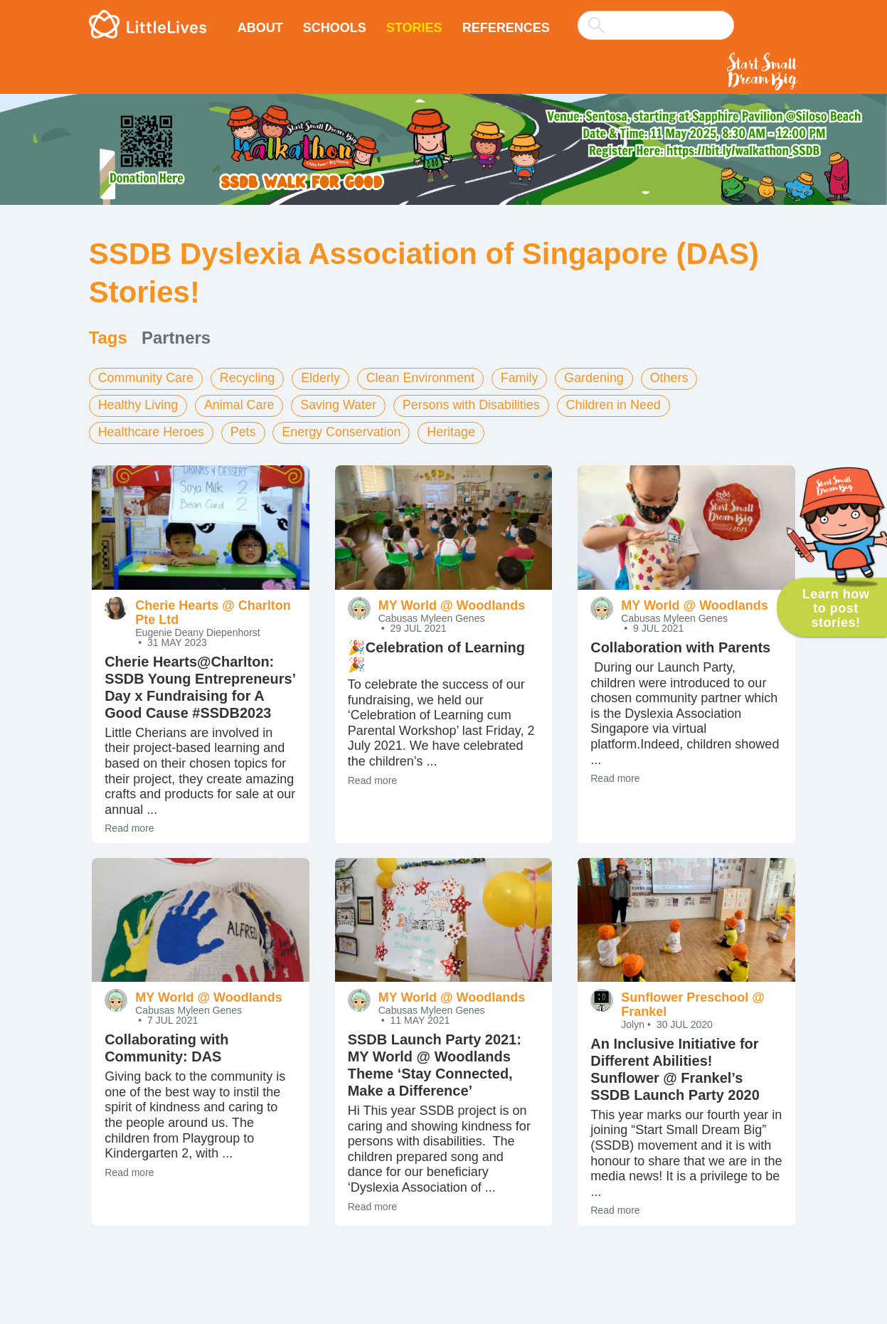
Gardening (597, 378)
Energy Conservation (343, 432)
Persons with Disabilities (473, 405)
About (260, 28)
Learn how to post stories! (836, 608)
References (506, 28)
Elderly (321, 378)
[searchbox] (656, 25)
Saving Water (340, 405)
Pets (244, 432)
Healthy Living (138, 405)
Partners (176, 337)
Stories (414, 28)
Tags (108, 337)
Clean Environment (422, 378)
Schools (334, 28)
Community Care (146, 378)
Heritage (453, 432)
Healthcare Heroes (151, 432)
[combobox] (656, 15)
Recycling (248, 378)
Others (672, 378)
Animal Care (240, 405)
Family (522, 378)
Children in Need (616, 405)
